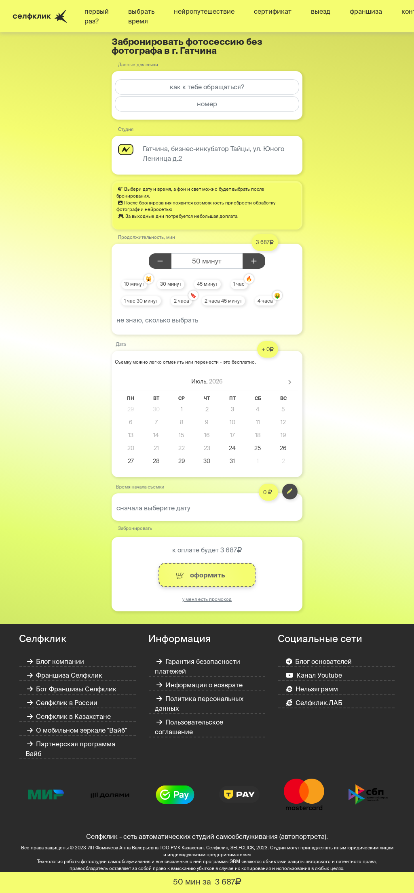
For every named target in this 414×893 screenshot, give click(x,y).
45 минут (207, 283)
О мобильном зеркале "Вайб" (77, 730)
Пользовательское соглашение (189, 726)
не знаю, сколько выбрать (157, 320)
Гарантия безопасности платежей (197, 666)
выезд (320, 11)
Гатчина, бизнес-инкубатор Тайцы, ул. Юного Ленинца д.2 (213, 153)
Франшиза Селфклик (64, 675)
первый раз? (96, 16)
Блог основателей (319, 661)
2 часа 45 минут (223, 300)
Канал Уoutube (314, 675)
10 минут (134, 283)
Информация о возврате (199, 685)
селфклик (40, 16)
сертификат (272, 11)
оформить (200, 575)
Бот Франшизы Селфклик (71, 689)
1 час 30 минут (141, 300)
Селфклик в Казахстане (69, 716)
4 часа (265, 300)
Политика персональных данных (199, 703)
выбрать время (141, 16)
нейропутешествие (204, 11)
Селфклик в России (62, 702)
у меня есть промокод (207, 599)
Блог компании (55, 661)
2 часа (181, 300)
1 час (239, 283)
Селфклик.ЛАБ (314, 702)
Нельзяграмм (312, 689)
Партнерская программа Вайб (70, 748)
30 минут (171, 283)
